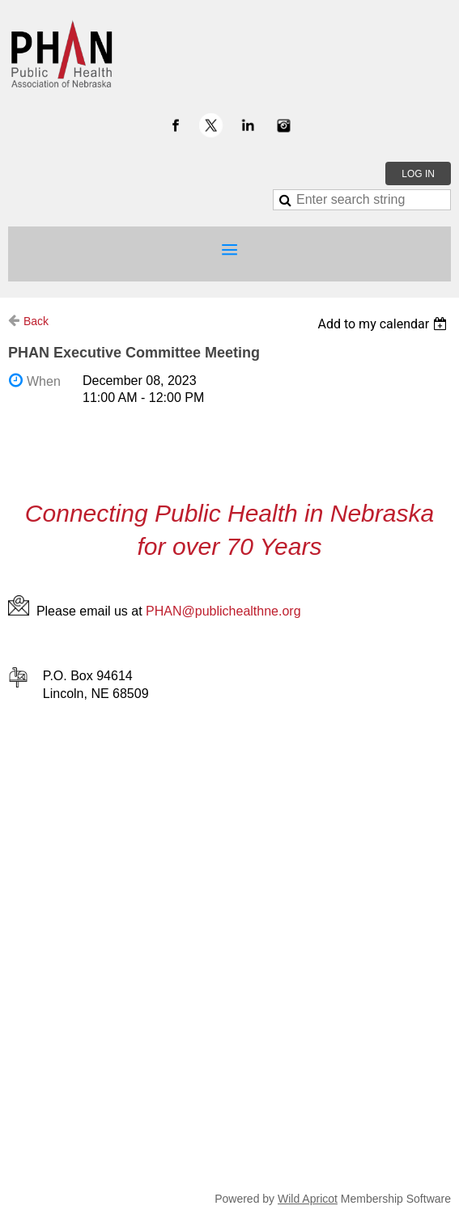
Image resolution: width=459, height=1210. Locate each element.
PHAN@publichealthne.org (223, 611)
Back (36, 321)
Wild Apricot (308, 1198)
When (44, 381)
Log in (418, 174)
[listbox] (384, 324)
